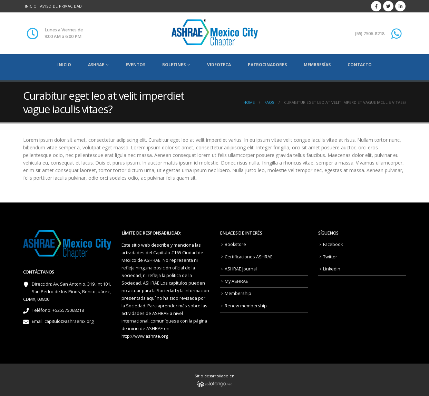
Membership (238, 293)
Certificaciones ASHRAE (249, 257)
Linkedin (331, 269)
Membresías (317, 65)
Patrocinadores (267, 65)
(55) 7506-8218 (369, 34)
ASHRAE (96, 65)
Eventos (135, 65)
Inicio (31, 6)
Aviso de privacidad (61, 6)
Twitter (330, 257)
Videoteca (219, 65)
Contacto (360, 65)
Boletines (174, 65)
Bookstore (235, 244)
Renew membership (246, 306)
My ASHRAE (236, 281)
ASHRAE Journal (241, 269)
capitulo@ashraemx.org (69, 321)
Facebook (333, 244)
